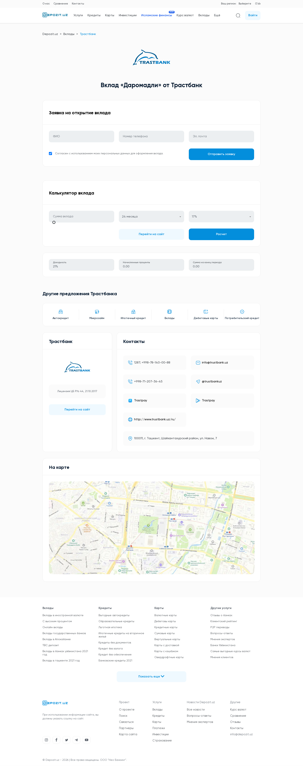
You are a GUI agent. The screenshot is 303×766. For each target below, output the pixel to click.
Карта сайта (128, 734)
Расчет (221, 234)
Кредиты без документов (115, 643)
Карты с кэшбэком (166, 651)
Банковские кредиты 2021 (115, 661)
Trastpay (140, 401)
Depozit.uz (50, 34)
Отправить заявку (221, 154)
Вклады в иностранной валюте (63, 615)
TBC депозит (51, 645)
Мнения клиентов (221, 657)
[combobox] (151, 217)
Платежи (158, 728)
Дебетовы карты (165, 621)
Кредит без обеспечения (115, 655)
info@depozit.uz (241, 734)
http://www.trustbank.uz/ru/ (155, 419)
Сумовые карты (164, 633)
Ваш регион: (228, 4)
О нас (46, 4)
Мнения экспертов (222, 639)
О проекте (126, 710)
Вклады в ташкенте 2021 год (61, 661)
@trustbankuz (212, 382)
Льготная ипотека (110, 627)
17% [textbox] (194, 217)
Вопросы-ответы (221, 633)
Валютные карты (165, 615)
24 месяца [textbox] (130, 217)
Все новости (196, 710)
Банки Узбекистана (222, 645)
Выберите (245, 4)
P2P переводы (219, 627)
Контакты (78, 4)
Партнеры (126, 728)
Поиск (123, 716)
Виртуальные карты (167, 639)
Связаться (126, 722)
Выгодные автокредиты (114, 615)
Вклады (203, 15)
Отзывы (235, 722)
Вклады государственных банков (64, 633)
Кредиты (94, 15)
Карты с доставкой (166, 645)
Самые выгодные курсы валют (230, 651)
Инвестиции (128, 15)
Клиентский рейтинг (223, 621)
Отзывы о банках (221, 615)
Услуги (78, 15)
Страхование (162, 741)
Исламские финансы (156, 15)
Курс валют (185, 15)
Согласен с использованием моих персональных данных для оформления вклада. (109, 153)
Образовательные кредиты (116, 621)
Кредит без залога (111, 649)
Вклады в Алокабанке (57, 639)
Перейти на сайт (151, 234)
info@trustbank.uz (215, 363)
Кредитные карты (165, 627)
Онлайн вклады (53, 627)
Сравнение (61, 4)
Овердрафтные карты (169, 657)
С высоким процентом (57, 621)
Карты (109, 15)
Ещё (217, 15)
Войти (252, 15)
